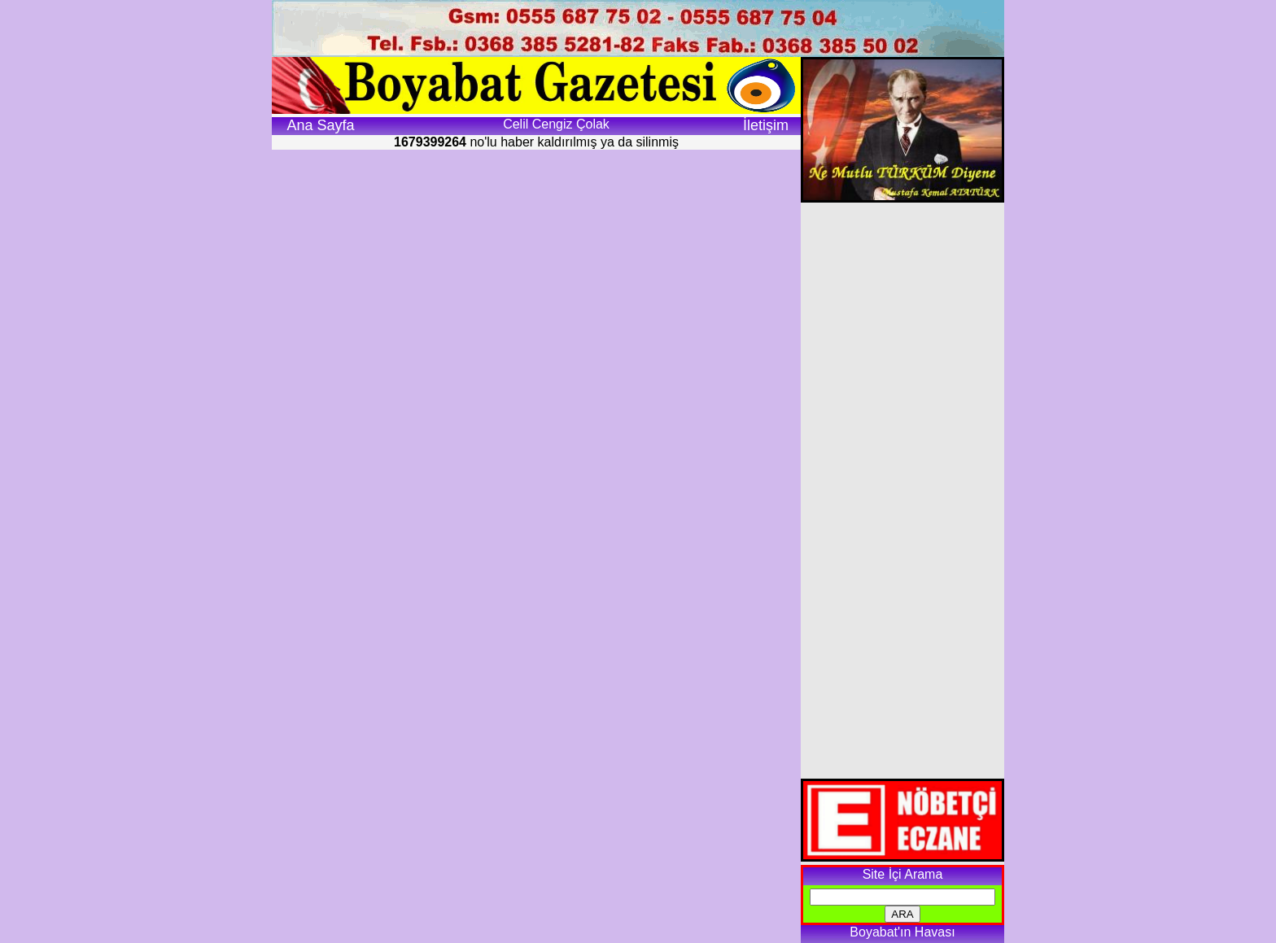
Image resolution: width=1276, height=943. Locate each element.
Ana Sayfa (320, 125)
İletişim (766, 125)
